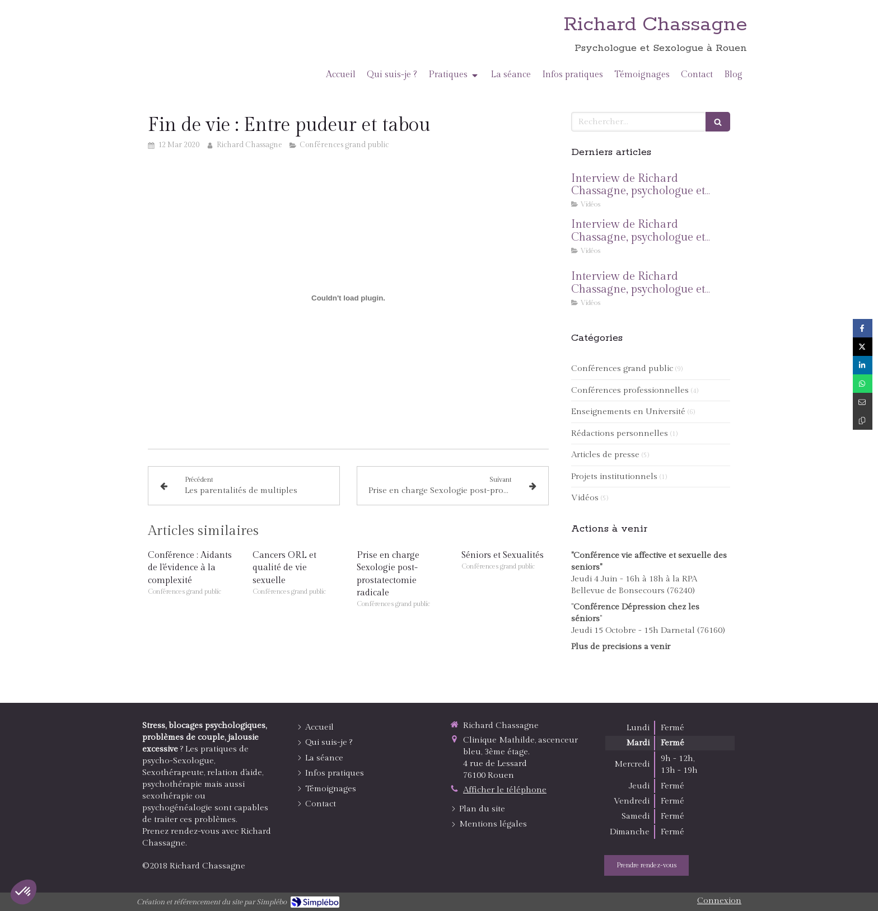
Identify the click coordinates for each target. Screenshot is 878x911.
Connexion (719, 900)
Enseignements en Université (628, 411)
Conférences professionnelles (630, 390)
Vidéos (585, 498)
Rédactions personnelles (619, 433)
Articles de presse (605, 454)
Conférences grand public (622, 368)
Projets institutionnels (614, 476)
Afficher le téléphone (505, 790)
